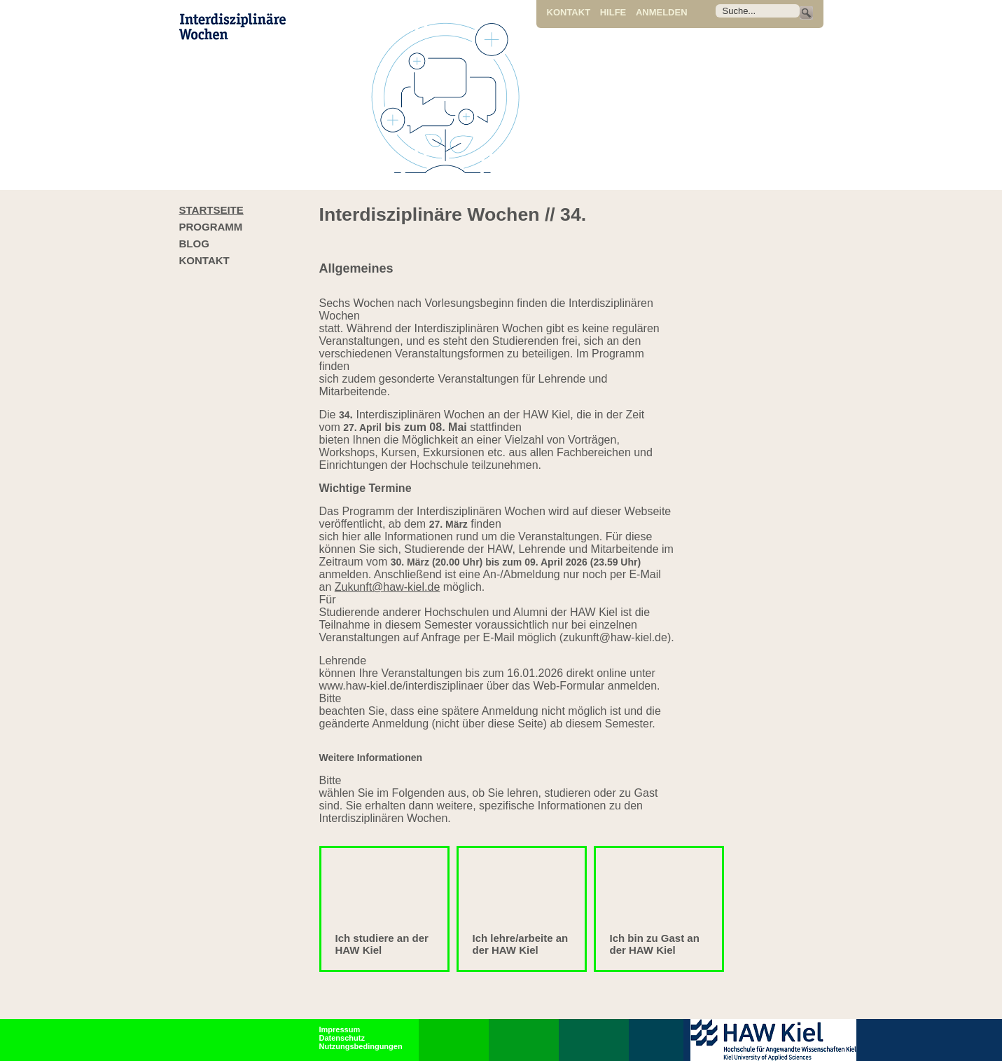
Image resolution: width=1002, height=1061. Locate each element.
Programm (211, 227)
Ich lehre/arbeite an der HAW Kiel (521, 944)
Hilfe (613, 12)
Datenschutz (342, 1038)
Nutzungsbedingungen (361, 1046)
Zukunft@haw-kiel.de (387, 587)
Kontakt (569, 12)
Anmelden (662, 12)
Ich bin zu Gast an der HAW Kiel (655, 944)
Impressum (340, 1029)
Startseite (211, 210)
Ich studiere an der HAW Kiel (382, 944)
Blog (194, 243)
